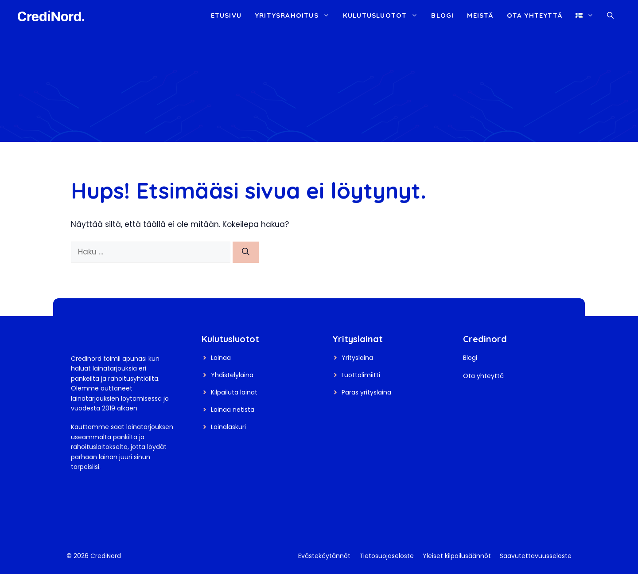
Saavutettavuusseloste (536, 555)
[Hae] (246, 252)
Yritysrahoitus (295, 15)
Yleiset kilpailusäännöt (457, 555)
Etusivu (226, 15)
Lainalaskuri (228, 426)
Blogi (442, 15)
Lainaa (221, 357)
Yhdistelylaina (232, 375)
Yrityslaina (357, 357)
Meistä (480, 15)
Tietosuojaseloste (386, 555)
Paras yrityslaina (366, 392)
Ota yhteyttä (534, 15)
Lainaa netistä (232, 409)
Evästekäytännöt (324, 555)
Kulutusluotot (384, 15)
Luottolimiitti (361, 375)
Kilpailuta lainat (234, 392)
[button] (610, 15)
